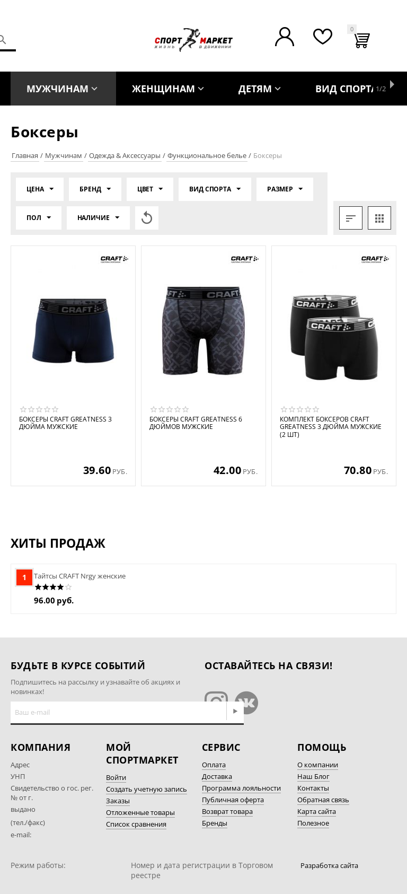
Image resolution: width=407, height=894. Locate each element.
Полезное (313, 823)
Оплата (214, 764)
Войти (116, 777)
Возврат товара (227, 811)
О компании (317, 764)
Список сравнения (136, 824)
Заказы (118, 800)
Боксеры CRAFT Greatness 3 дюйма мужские (65, 423)
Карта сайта (316, 811)
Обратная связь (323, 799)
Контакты (313, 788)
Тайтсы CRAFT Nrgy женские (80, 576)
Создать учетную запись (146, 789)
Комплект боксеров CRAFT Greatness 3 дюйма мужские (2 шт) (331, 427)
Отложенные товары (140, 812)
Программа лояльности (241, 788)
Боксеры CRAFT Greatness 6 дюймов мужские (195, 423)
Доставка (217, 776)
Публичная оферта (233, 799)
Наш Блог (313, 776)
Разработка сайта (329, 865)
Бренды (214, 823)
